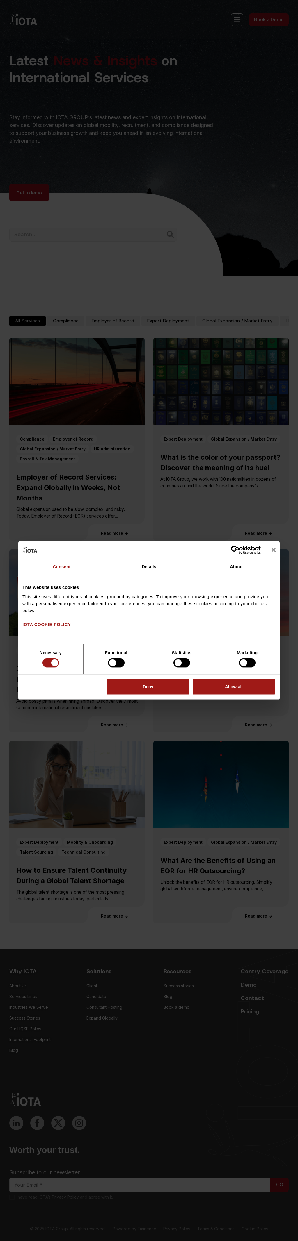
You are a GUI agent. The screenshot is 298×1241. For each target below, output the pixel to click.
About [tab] (236, 566)
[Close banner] (274, 550)
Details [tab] (149, 566)
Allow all (234, 686)
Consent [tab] (62, 566)
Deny (148, 686)
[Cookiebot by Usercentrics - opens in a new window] (235, 550)
